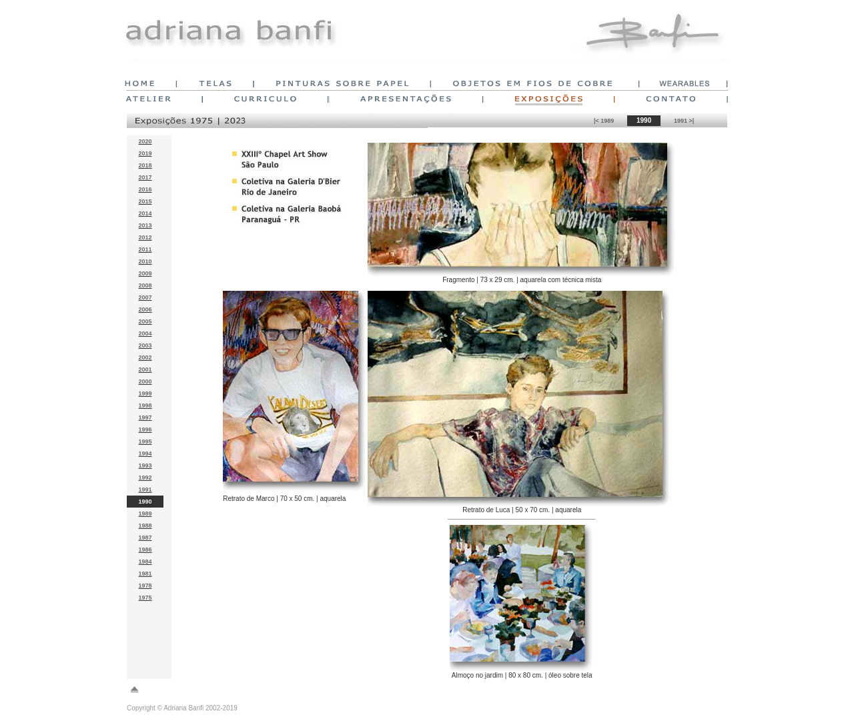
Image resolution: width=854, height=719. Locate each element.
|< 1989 (604, 120)
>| (691, 120)
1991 (681, 120)
